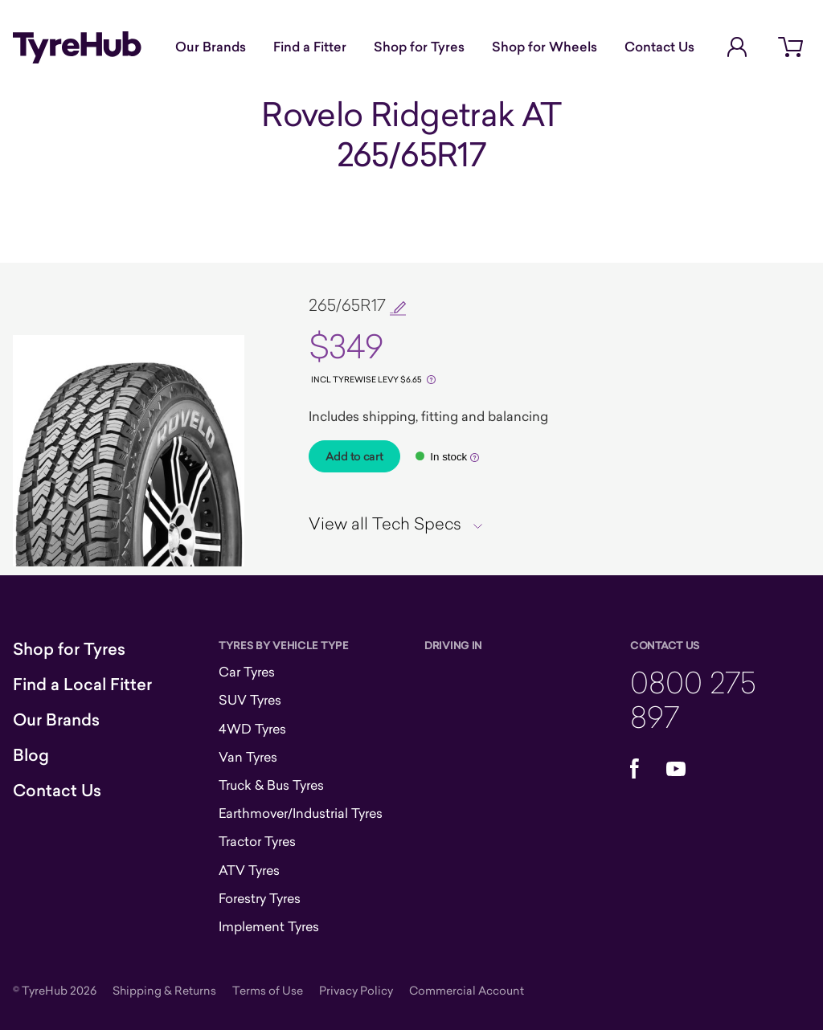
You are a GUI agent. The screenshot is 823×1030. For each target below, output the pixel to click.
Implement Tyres (269, 926)
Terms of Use (267, 990)
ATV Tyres (249, 870)
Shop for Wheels (544, 46)
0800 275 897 (693, 699)
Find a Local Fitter (82, 684)
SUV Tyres (250, 700)
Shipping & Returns (164, 990)
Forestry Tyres (260, 898)
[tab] (401, 523)
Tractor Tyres (257, 841)
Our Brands (210, 46)
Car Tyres (247, 672)
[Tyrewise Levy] (374, 378)
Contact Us (659, 46)
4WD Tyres (252, 729)
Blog (31, 755)
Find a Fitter (309, 46)
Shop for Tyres (419, 46)
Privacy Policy (356, 990)
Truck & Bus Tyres (271, 785)
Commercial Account (466, 990)
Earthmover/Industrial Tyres (301, 813)
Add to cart (354, 456)
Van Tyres (248, 757)
